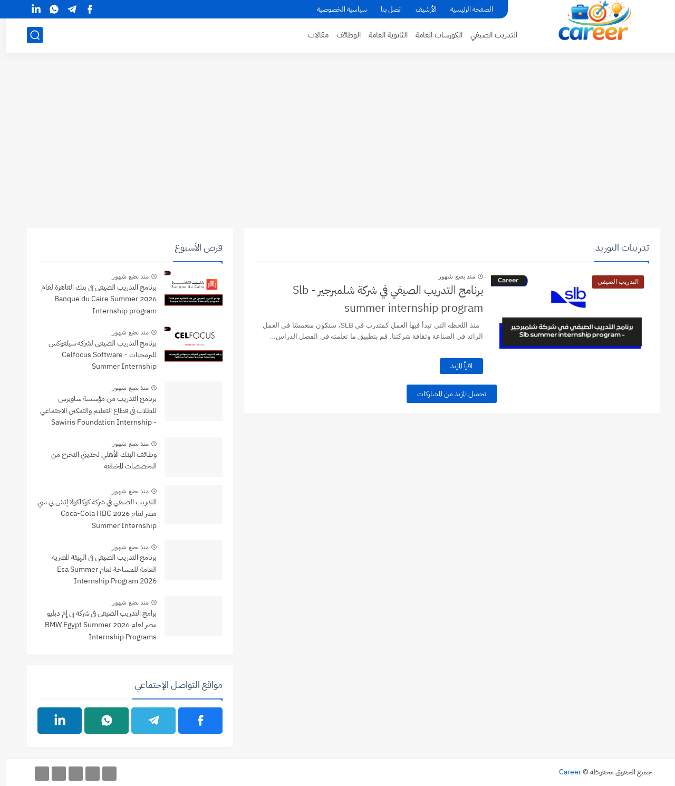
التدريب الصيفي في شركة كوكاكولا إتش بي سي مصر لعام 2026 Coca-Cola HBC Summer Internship (91, 513)
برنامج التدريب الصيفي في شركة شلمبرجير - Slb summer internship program (382, 299)
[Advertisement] (337, 146)
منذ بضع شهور (450, 276)
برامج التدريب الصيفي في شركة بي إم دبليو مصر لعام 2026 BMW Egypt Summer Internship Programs (95, 625)
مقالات (312, 35)
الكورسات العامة (433, 35)
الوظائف (343, 35)
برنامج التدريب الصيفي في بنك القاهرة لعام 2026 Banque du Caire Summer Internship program (93, 299)
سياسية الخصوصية (336, 9)
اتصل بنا (385, 9)
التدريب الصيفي (488, 35)
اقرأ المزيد (456, 365)
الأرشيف (420, 9)
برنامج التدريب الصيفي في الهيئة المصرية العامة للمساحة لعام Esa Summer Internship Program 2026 (98, 569)
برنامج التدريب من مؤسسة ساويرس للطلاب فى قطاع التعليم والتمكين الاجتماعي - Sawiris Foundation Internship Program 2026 (92, 411)
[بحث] (29, 35)
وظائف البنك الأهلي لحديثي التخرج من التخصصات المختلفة (98, 460)
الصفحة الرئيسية (466, 9)
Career (564, 772)
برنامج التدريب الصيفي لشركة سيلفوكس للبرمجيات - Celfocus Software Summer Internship (97, 355)
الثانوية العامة (382, 35)
